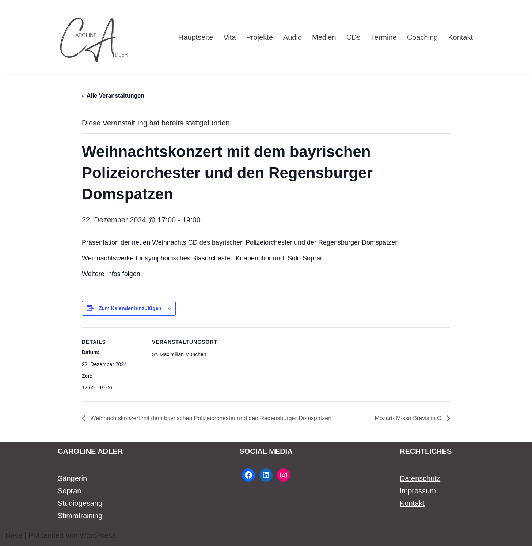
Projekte (259, 37)
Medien (324, 37)
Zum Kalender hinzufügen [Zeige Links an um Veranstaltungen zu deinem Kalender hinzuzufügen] (130, 308)
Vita (229, 37)
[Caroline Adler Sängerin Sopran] (94, 37)
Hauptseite (195, 37)
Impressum (418, 491)
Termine (384, 37)
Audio (292, 37)
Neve (14, 535)
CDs (353, 37)
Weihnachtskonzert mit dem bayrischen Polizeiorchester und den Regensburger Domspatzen (210, 418)
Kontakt (460, 37)
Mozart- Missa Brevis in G (409, 418)
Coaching (422, 37)
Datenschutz (420, 478)
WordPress (98, 535)
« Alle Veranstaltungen (113, 96)
